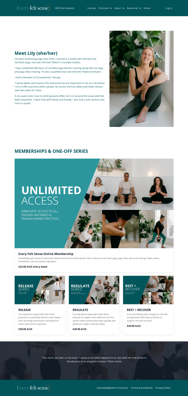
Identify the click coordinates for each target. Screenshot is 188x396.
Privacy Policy (163, 387)
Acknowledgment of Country (112, 387)
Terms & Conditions (142, 387)
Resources (134, 8)
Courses (91, 8)
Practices (105, 8)
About (119, 8)
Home (147, 8)
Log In (169, 8)
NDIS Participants (64, 8)
